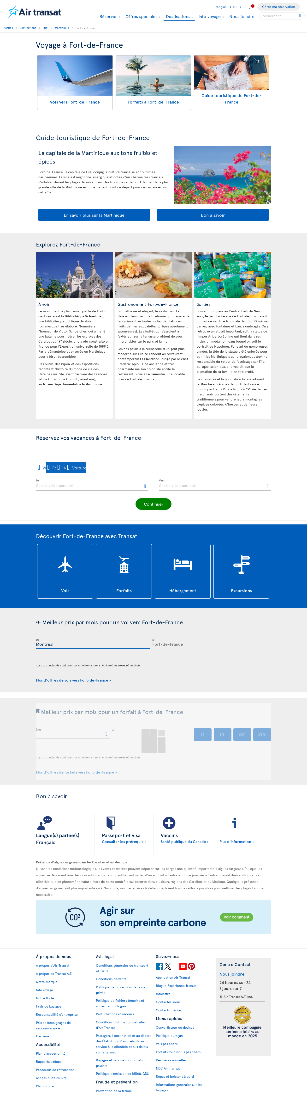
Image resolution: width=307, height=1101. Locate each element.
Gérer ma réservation (278, 6)
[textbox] (92, 485)
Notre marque (47, 981)
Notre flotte (45, 998)
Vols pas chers (166, 1043)
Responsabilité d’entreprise (57, 1014)
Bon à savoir (213, 215)
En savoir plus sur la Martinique (94, 215)
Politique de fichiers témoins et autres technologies (120, 1003)
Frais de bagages (48, 1006)
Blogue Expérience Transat (176, 985)
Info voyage (209, 16)
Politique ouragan (169, 1035)
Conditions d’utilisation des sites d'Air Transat (121, 1025)
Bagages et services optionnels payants (119, 1063)
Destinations (177, 16)
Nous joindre (241, 16)
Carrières (43, 1036)
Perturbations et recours (115, 1014)
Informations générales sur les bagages (179, 1087)
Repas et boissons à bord (175, 1076)
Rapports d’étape (49, 1061)
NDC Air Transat (168, 1068)
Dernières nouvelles (171, 1060)
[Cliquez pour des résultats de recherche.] (300, 15)
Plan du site (45, 1086)
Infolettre (163, 993)
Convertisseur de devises (175, 1027)
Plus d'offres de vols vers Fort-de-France (72, 680)
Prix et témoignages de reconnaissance (53, 1025)
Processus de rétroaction (55, 1069)
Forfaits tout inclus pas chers (178, 1052)
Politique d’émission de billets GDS (122, 1073)
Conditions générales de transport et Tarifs (122, 968)
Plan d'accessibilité (50, 1053)
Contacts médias (168, 1010)
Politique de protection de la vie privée (120, 990)
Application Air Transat (173, 977)
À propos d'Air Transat (52, 965)
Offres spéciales (141, 16)
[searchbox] (282, 15)
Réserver (107, 16)
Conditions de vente (111, 979)
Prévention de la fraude (114, 1091)
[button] (52, 467)
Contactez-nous (168, 1002)
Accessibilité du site (51, 1078)
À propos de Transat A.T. (54, 973)
